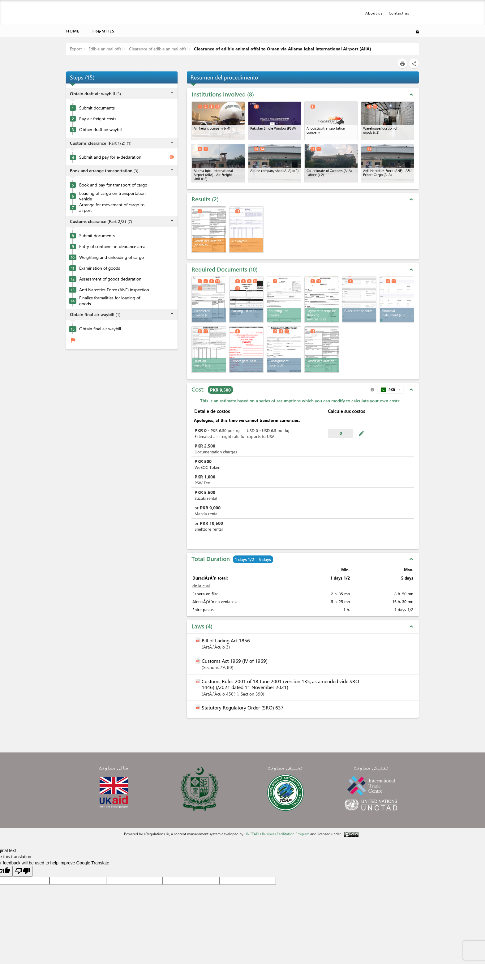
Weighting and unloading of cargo (111, 257)
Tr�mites (103, 30)
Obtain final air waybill (100, 329)
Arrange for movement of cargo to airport (111, 207)
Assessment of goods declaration (110, 279)
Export (76, 49)
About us (374, 13)
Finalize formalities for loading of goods (109, 300)
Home (72, 30)
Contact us (399, 13)
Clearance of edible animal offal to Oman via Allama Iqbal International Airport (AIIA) (282, 49)
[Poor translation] (22, 871)
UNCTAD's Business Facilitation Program (276, 833)
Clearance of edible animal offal (157, 49)
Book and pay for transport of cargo (113, 185)
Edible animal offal (104, 49)
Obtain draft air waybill (100, 129)
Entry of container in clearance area (112, 246)
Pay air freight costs (97, 119)
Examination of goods (99, 268)
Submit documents (97, 108)
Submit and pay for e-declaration (110, 157)
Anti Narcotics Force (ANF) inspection (114, 290)
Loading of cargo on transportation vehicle (112, 196)
